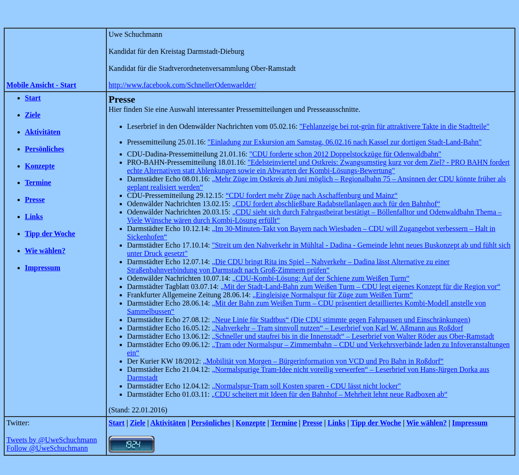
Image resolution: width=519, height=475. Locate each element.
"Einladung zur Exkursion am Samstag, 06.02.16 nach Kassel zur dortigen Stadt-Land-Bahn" (345, 142)
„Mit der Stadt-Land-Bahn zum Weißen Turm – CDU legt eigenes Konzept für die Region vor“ (360, 286)
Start (33, 98)
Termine (38, 182)
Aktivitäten (42, 132)
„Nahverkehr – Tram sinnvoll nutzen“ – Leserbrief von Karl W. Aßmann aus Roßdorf (337, 328)
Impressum (42, 268)
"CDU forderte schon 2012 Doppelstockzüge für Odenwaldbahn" (345, 154)
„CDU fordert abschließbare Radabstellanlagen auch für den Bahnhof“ (336, 204)
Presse (35, 199)
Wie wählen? (45, 251)
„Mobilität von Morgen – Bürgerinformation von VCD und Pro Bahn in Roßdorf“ (323, 361)
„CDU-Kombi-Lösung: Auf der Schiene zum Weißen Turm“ (320, 278)
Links (34, 216)
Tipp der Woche (50, 234)
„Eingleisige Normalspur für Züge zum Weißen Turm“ (333, 295)
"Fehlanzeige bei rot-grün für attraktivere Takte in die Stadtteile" (395, 126)
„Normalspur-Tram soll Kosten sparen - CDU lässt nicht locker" (306, 386)
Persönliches (44, 149)
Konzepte (40, 166)
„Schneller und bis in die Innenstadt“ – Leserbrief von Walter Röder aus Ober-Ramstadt (353, 336)
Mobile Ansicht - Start (41, 85)
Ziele (32, 115)
